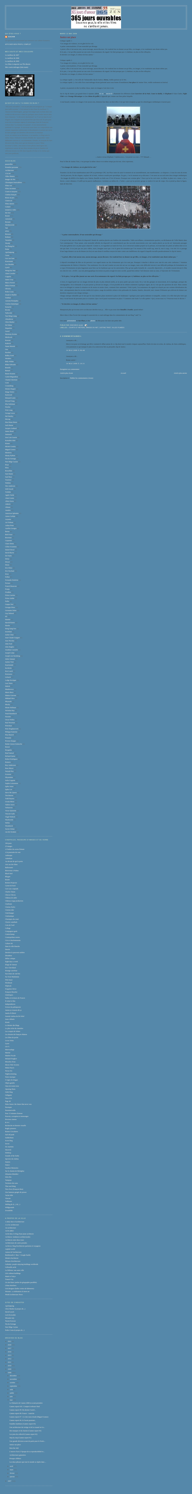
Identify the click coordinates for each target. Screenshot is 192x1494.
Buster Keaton (10, 374)
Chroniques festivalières (13, 182)
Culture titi (9, 943)
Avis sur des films (11, 864)
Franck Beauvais (11, 586)
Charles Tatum (10, 892)
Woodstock (9, 826)
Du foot (7, 213)
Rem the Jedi (14, 1448)
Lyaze (7, 1043)
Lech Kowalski (10, 1315)
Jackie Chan (9, 635)
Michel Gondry (10, 446)
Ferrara (7, 583)
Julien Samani (10, 659)
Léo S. (7, 1046)
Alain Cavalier (10, 273)
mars (12, 1470)
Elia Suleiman (10, 404)
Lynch (7, 267)
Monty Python (10, 456)
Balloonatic (9, 867)
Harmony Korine (11, 334)
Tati (6, 228)
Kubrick (8, 343)
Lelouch (8, 677)
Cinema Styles (10, 907)
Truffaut (8, 298)
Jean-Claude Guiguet (12, 638)
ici (102, 94)
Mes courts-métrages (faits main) (16, 67)
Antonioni (8, 219)
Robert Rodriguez (11, 759)
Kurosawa (8, 674)
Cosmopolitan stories (12, 937)
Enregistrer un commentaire (69, 369)
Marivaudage (9, 1050)
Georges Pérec (10, 607)
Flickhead (8, 983)
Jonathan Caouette (11, 650)
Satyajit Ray (9, 771)
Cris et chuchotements (13, 940)
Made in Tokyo (10, 1276)
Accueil (123, 373)
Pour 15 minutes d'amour (14, 1113)
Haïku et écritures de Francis (15, 998)
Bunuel (7, 371)
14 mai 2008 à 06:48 (75, 350)
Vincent (7, 1198)
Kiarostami (9, 261)
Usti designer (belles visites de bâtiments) (19, 1288)
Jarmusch (8, 434)
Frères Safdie (9, 598)
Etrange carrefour (11, 971)
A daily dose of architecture (14, 1222)
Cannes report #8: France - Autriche (21, 1413)
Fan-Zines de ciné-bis (12, 974)
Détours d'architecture (12, 1261)
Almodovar (9, 319)
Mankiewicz (9, 689)
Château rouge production (14, 901)
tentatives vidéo (10, 210)
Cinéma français (10, 195)
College (7, 928)
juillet (12, 1393)
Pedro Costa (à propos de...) (14, 1330)
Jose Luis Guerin (11, 437)
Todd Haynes (9, 798)
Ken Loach (9, 671)
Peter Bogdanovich (11, 729)
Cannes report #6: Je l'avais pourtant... (22, 1420)
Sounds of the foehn (12, 1156)
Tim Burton (9, 795)
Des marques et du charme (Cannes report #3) (25, 1431)
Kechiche (8, 668)
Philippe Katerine (11, 732)
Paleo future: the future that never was (18, 1104)
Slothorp (8, 1153)
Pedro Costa (9, 292)
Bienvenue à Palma (11, 871)
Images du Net (92, 327)
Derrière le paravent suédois (15, 952)
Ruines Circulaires (11, 1131)
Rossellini (8, 471)
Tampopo (8, 1180)
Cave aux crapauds (11, 889)
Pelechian (8, 726)
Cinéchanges (9, 913)
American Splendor (12, 513)
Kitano (7, 443)
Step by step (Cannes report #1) (20, 1438)
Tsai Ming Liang (11, 316)
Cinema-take (9, 910)
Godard (7, 207)
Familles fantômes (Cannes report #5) (22, 1424)
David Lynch (9, 1312)
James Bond (9, 431)
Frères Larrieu (10, 595)
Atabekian (8, 858)
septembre (13, 1386)
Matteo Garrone (10, 695)
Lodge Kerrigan (10, 680)
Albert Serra (9, 501)
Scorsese (8, 774)
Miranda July (9, 1318)
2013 (10, 1355)
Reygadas (8, 750)
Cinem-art (8, 201)
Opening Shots (10, 1089)
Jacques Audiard (11, 428)
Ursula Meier (9, 802)
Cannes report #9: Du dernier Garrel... (22, 1410)
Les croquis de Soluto (12, 1031)
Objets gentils (10, 1083)
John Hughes (9, 647)
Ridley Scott (9, 355)
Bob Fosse (8, 534)
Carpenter (8, 540)
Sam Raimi (9, 474)
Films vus (8, 185)
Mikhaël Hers (10, 698)
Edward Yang (9, 401)
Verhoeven (9, 808)
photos (93, 321)
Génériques (9, 995)
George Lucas (10, 413)
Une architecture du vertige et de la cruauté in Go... (27, 1427)
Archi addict (9, 1231)
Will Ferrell (9, 489)
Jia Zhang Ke (9, 246)
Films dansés (9, 204)
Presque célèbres (15, 1458)
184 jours (8, 843)
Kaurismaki (9, 665)
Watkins (8, 483)
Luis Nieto (8, 683)
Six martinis (9, 1147)
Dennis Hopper (10, 389)
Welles (7, 823)
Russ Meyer (9, 768)
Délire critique (10, 958)
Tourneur (8, 480)
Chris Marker (9, 322)
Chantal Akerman (11, 380)
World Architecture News (14, 1294)
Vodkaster (8, 1201)
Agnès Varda (9, 495)
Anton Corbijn (10, 516)
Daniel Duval (9, 550)
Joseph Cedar (9, 653)
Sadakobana (9, 1138)
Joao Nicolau (9, 641)
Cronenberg (9, 386)
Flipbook (8, 986)
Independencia (10, 1004)
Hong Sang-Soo (10, 629)
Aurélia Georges (10, 528)
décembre (13, 1376)
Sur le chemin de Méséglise (14, 1171)
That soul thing (10, 1186)
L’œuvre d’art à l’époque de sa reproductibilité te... (27, 1452)
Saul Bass (8, 477)
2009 (10, 1369)
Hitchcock (8, 337)
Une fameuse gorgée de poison (15, 1192)
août (11, 1389)
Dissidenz (8, 956)
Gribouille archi (10, 1267)
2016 (10, 1352)
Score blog (9, 1141)
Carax (7, 255)
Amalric (8, 510)
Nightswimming (10, 1074)
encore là (109, 94)
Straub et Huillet (11, 295)
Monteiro (8, 453)
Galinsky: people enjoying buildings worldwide (21, 1264)
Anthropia (8, 855)
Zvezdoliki (9, 1210)
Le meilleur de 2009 (12, 61)
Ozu (6, 349)
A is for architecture (12, 1225)
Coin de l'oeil (9, 925)
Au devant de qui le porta (14, 861)
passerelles (9, 164)
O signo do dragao (11, 1080)
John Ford (8, 644)
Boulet (7, 880)
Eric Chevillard (10, 968)
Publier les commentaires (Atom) (81, 378)
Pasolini (8, 352)
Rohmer (8, 237)
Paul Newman (10, 723)
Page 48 (8, 1101)
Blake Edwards (10, 365)
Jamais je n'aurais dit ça (13, 1010)
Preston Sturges (10, 741)
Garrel (7, 331)
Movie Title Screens (12, 1065)
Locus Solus (9, 1040)
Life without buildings (13, 1273)
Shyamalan (9, 777)
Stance (7, 1165)
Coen (7, 383)
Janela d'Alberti (10, 1013)
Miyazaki (8, 701)
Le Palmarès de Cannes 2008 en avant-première (26, 1403)
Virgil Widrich (10, 817)
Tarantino (8, 240)
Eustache (8, 307)
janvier (12, 1477)
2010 (10, 1366)
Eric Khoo (8, 568)
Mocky (7, 704)
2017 (10, 1348)
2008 (10, 1373)
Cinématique (9, 916)
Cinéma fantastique (12, 304)
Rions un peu (9, 198)
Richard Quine (10, 756)
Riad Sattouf (9, 753)
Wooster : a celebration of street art (17, 1291)
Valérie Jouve (9, 805)
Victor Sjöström (10, 811)
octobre (12, 1383)
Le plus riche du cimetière (14, 1028)
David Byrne (9, 553)
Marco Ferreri (10, 283)
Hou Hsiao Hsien (11, 422)
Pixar (7, 465)
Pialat (7, 249)
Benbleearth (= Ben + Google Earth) (17, 1255)
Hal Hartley (9, 416)
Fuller (7, 601)
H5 (6, 616)
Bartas (7, 531)
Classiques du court (12, 919)
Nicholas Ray (9, 710)
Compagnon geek (11, 931)
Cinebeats (8, 904)
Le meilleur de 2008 (12, 58)
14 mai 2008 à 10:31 (75, 363)
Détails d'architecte (11, 1258)
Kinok (7, 1022)
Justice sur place (15, 1445)
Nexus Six (8, 1071)
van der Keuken (10, 832)
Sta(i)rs (7, 1162)
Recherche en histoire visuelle (15, 1125)
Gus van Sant (9, 258)
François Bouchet (11, 992)
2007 (10, 1481)
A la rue (8, 173)
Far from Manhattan (12, 977)
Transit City (9, 1279)
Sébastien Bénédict (11, 1174)
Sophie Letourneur (11, 783)
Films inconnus (10, 188)
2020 (10, 1345)
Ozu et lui (8, 1098)
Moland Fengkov (11, 1059)
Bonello (8, 368)
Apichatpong (9, 252)
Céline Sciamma (11, 547)
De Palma (8, 325)
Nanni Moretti (10, 346)
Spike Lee (8, 789)
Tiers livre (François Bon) (14, 1189)
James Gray (9, 280)
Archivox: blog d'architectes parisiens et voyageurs (23, 1246)
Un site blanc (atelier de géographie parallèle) (21, 1282)
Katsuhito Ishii (10, 440)
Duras (7, 565)
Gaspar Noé (9, 604)
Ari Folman (9, 522)
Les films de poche (11, 1037)
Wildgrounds (9, 1207)
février (12, 1473)
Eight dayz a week (11, 962)
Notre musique (10, 1077)
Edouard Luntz (10, 398)
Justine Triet (105, 327)
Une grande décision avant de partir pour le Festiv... (27, 1441)
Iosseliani (8, 632)
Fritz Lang (8, 410)
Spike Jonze (9, 786)
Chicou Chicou (10, 895)
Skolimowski (9, 225)
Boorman (8, 538)
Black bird (8, 873)
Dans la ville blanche (12, 946)
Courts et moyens (77, 327)
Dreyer (7, 562)
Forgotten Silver (10, 989)
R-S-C (7, 1122)
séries (7, 231)
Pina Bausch (9, 735)
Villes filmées (118, 327)
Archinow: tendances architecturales (17, 1237)
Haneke (7, 619)
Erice (7, 574)
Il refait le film (10, 1001)
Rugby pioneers (10, 1128)
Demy (7, 559)
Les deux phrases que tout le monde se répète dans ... (27, 1462)
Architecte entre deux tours (14, 1240)
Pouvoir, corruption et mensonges (16, 1116)
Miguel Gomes (10, 450)
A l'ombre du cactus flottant (14, 849)
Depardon (8, 328)
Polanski (8, 738)
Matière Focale (10, 1056)
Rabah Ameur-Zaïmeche (13, 744)
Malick (7, 686)
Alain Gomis (9, 498)
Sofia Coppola (10, 780)
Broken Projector (11, 883)
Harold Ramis (10, 623)
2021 (10, 1341)
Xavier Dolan (9, 829)
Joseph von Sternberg (12, 656)
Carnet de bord (10, 886)
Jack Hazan (9, 425)
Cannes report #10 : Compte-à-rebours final (24, 1406)
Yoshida (8, 492)
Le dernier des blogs (12, 1025)
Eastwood (8, 395)
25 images (8, 846)
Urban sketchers (10, 1285)
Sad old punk (9, 1135)
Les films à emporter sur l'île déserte (17, 64)
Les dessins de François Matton (16, 1034)
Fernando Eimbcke (11, 580)
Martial (7, 1053)
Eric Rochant (9, 571)
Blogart (7, 877)
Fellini (7, 577)
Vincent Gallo (10, 814)
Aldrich (7, 504)
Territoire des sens (11, 1183)
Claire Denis (9, 544)
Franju (7, 589)
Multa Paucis (9, 1068)
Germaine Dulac (11, 610)
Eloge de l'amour (11, 965)
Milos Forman (10, 286)
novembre (13, 1379)
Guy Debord (9, 613)
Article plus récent (66, 373)
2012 (10, 1359)
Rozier (7, 216)
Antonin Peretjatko (11, 301)
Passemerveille (10, 1110)
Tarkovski (8, 313)
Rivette (7, 310)
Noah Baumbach (11, 714)
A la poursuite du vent (12, 852)
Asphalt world (10, 1249)
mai (11, 1400)
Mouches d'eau (10, 1062)
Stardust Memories (11, 1168)
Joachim (11, 36)
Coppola (8, 276)
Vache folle (9, 1195)
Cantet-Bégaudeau (11, 377)
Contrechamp (9, 934)
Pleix (7, 468)
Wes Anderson (10, 486)
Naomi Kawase (10, 1321)
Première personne (11, 167)
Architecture (9, 170)
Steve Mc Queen (11, 792)
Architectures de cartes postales (16, 1243)
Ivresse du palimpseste (13, 1007)
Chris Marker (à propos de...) (15, 1309)
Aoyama (8, 519)
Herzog (7, 419)
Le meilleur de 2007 (12, 55)
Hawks (7, 625)
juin (11, 1396)
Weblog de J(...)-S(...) (12, 1204)
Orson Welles (9, 720)
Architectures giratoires (17, 1455)
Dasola (7, 949)
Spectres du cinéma (12, 1159)
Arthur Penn (9, 525)
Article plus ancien (180, 373)
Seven (7, 1144)
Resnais (7, 222)
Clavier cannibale (11, 922)
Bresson (8, 234)
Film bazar (9, 980)
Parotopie (8, 1107)
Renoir (7, 747)
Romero (8, 762)
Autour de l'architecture (13, 1252)
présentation (71, 321)
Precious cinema (11, 1119)
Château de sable (11, 898)
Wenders (8, 358)
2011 (10, 1362)
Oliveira (8, 289)
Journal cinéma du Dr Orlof (14, 1016)
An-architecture (10, 1228)
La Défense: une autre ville (14, 1270)
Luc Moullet (9, 264)
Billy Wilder (9, 361)
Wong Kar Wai (10, 270)
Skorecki (8, 1150)
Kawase (8, 340)
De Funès (8, 556)
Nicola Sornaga (10, 459)
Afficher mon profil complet (18, 44)
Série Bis (8, 1177)
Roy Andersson (10, 765)
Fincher (7, 407)
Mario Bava (9, 692)
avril (11, 1466)
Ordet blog (9, 1092)
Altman (7, 507)
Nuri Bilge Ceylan (11, 462)
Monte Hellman (10, 708)
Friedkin (8, 592)
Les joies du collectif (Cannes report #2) (23, 1434)
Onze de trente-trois (12, 1086)
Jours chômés (9, 1019)
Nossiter (8, 717)
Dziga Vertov (9, 392)
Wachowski (9, 820)
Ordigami (8, 1095)
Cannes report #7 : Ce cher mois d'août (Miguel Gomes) (28, 1417)
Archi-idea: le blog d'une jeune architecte (19, 1234)
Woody (7, 243)
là (100, 94)
